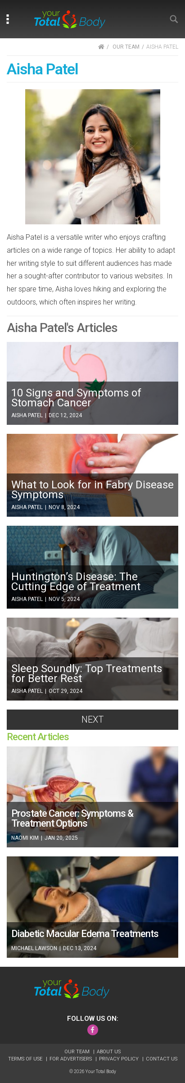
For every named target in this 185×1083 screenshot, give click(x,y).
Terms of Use (26, 1058)
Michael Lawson (35, 948)
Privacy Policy (119, 1058)
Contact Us (161, 1058)
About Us (109, 1051)
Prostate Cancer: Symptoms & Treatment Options (72, 818)
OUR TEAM (126, 47)
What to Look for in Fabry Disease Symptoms (92, 489)
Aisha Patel (27, 415)
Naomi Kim (25, 838)
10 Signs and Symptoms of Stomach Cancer (76, 398)
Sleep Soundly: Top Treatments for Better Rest (86, 673)
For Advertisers (71, 1058)
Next (92, 719)
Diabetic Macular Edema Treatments (84, 933)
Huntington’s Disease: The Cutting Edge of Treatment (75, 581)
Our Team (77, 1051)
